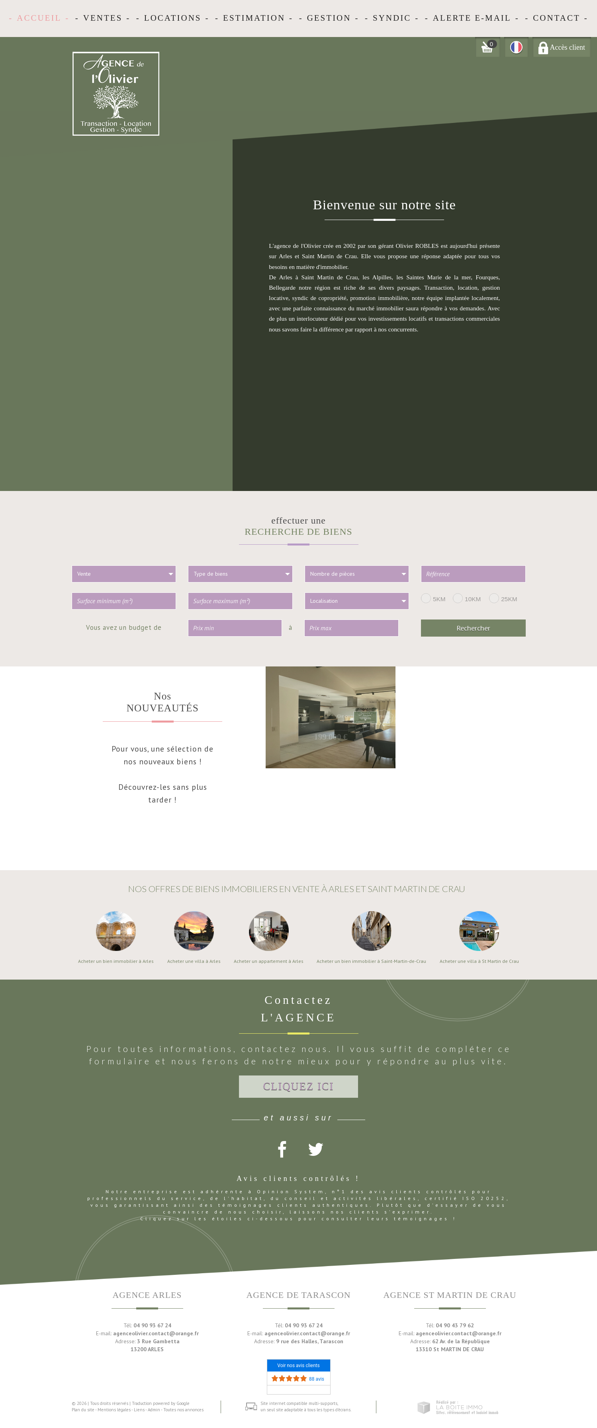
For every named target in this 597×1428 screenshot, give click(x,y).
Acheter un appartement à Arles (268, 961)
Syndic (392, 18)
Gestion (329, 18)
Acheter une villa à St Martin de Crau (479, 961)
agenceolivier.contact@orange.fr (156, 1333)
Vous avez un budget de (124, 627)
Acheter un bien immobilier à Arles (116, 961)
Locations (173, 18)
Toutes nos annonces (183, 1409)
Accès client (561, 47)
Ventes (103, 18)
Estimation (254, 18)
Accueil (39, 18)
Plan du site (83, 1409)
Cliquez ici (298, 1086)
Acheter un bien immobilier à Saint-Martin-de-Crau (371, 961)
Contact (556, 18)
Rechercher (473, 628)
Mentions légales (114, 1409)
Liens (139, 1409)
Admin (154, 1409)
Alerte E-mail (472, 18)
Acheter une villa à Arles (194, 961)
